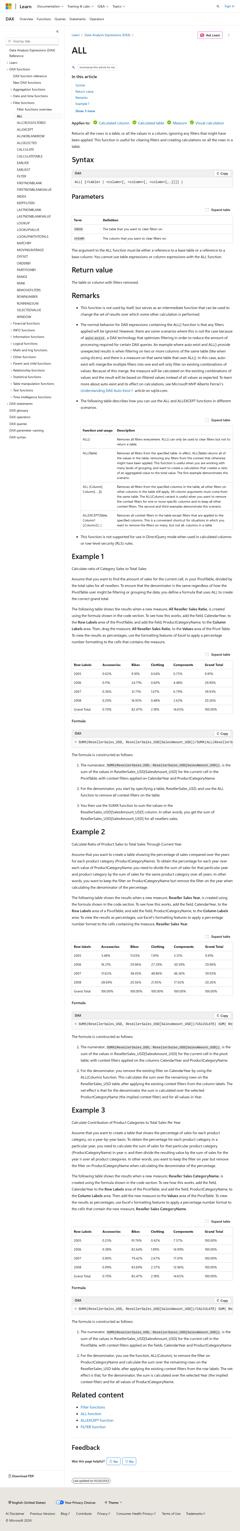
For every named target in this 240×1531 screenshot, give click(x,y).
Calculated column (114, 122)
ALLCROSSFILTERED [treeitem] (31, 122)
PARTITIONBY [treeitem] (26, 270)
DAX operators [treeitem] (19, 417)
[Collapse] (57, 31)
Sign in (229, 6)
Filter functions (93, 1407)
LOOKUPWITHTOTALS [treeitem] (33, 236)
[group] (152, 742)
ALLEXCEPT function (97, 1420)
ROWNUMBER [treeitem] (27, 296)
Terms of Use (171, 1513)
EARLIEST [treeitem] (23, 169)
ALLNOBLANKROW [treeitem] (31, 136)
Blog (64, 1513)
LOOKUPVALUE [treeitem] (28, 229)
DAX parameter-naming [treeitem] (26, 430)
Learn (76, 35)
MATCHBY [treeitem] (24, 243)
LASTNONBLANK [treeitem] (29, 209)
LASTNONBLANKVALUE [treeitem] (34, 216)
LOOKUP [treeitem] (23, 223)
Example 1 (82, 103)
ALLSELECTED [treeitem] (27, 143)
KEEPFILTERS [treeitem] (26, 203)
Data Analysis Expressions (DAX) (107, 35)
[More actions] (229, 35)
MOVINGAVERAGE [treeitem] (30, 250)
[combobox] (32, 41)
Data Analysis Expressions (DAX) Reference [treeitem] (32, 53)
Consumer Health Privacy (134, 1513)
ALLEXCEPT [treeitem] (25, 129)
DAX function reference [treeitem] (30, 76)
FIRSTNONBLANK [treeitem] (29, 183)
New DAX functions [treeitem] (27, 82)
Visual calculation (209, 122)
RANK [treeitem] (21, 283)
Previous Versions (42, 1513)
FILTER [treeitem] (21, 176)
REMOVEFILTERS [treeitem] (29, 290)
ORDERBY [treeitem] (24, 263)
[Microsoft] (9, 6)
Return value (84, 91)
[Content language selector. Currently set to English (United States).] (27, 1502)
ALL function (91, 1413)
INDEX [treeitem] (21, 196)
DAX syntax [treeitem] (17, 437)
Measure (180, 122)
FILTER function (93, 1426)
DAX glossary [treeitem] (18, 410)
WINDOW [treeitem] (24, 316)
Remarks (81, 97)
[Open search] (218, 6)
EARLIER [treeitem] (23, 163)
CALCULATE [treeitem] (25, 149)
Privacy (102, 1513)
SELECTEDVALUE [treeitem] (29, 310)
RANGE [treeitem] (22, 276)
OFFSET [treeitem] (22, 256)
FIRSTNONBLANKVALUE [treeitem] (34, 189)
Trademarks (194, 1513)
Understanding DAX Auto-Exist (105, 390)
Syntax (80, 85)
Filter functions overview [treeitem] (34, 109)
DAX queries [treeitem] (18, 423)
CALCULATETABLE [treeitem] (30, 156)
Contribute (84, 1513)
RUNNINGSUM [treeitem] (28, 303)
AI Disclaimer (15, 1513)
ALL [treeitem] (19, 116)
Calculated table (151, 122)
